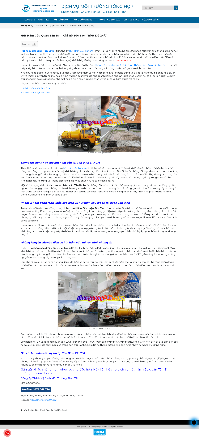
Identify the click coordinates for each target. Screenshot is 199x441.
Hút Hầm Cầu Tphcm (81, 51)
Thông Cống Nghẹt (82, 20)
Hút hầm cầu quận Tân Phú (35, 88)
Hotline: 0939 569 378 (36, 389)
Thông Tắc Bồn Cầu (108, 20)
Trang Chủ (28, 20)
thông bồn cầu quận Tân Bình (151, 65)
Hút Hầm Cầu (60, 20)
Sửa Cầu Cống (150, 20)
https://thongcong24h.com (43, 400)
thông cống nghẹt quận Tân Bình (114, 65)
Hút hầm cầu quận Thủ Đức (35, 92)
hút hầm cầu (70, 168)
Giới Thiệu (43, 20)
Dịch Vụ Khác (131, 20)
